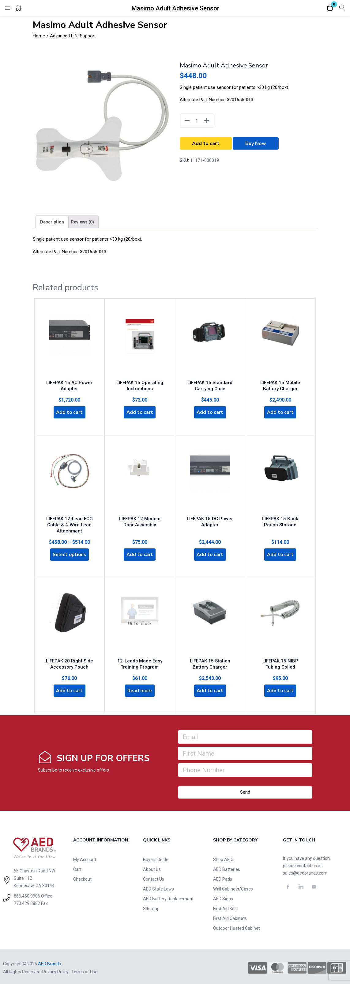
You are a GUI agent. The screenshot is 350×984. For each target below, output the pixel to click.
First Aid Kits (225, 906)
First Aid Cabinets (230, 916)
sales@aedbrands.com (305, 870)
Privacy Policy (55, 969)
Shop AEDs (224, 857)
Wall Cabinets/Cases (233, 886)
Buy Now (255, 143)
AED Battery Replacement (168, 896)
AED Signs (223, 896)
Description (52, 221)
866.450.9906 (27, 894)
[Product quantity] (197, 120)
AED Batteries (226, 867)
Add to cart (205, 143)
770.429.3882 (27, 901)
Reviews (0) (82, 221)
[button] (330, 8)
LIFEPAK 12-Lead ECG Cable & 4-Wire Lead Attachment (69, 521)
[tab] (52, 221)
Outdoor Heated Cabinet (236, 926)
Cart (77, 867)
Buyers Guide (155, 857)
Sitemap (151, 906)
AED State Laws (158, 886)
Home (39, 36)
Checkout (82, 877)
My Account (84, 857)
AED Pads (222, 877)
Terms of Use (84, 969)
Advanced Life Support (73, 36)
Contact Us (153, 877)
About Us (152, 867)
